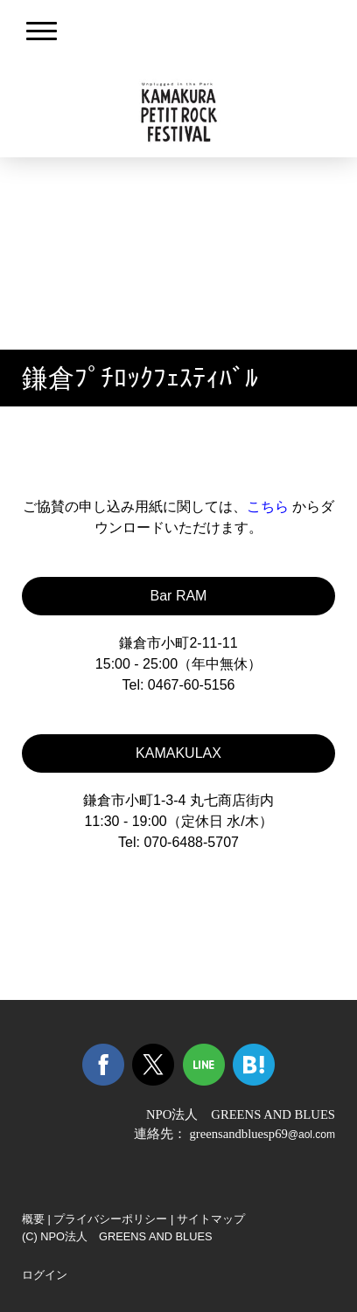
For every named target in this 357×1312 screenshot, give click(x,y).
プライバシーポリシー (110, 1218)
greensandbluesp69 (238, 1134)
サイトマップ (211, 1218)
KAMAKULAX (178, 753)
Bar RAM (178, 595)
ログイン (44, 1274)
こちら (268, 506)
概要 (33, 1218)
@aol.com (311, 1134)
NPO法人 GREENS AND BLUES (240, 1114)
